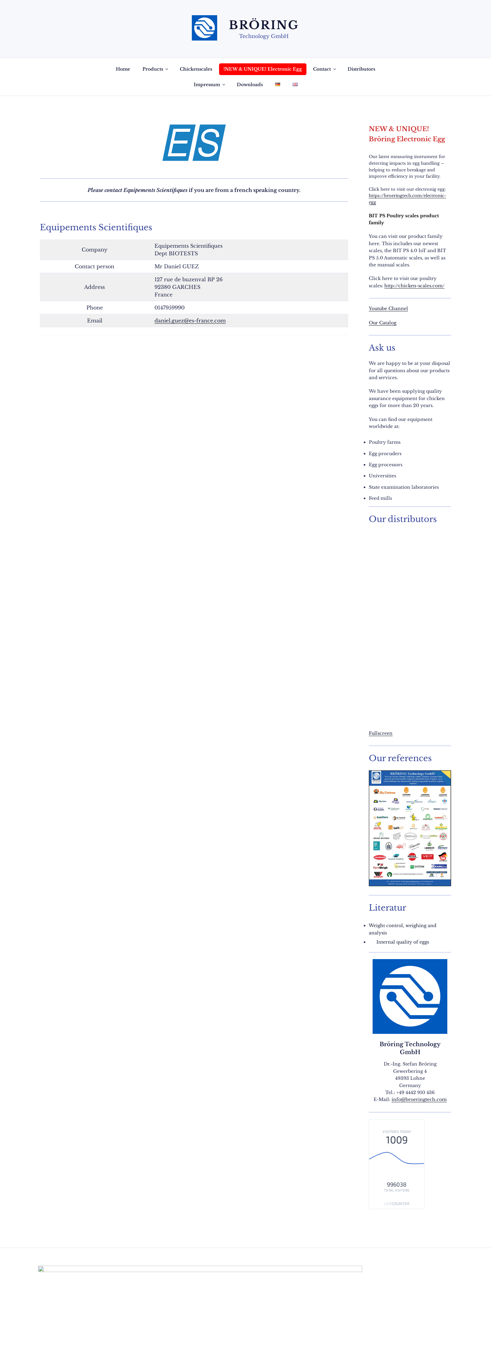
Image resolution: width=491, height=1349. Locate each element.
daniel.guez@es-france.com (190, 320)
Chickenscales (196, 69)
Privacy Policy (55, 1334)
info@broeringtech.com (419, 1099)
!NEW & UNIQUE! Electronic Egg (262, 69)
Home (123, 69)
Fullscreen (381, 733)
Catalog (387, 323)
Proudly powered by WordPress (113, 1334)
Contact (325, 69)
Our (374, 323)
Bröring (264, 25)
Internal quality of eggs (402, 942)
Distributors (361, 69)
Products (155, 69)
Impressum (210, 84)
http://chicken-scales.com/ (414, 286)
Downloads (250, 84)
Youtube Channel (388, 308)
